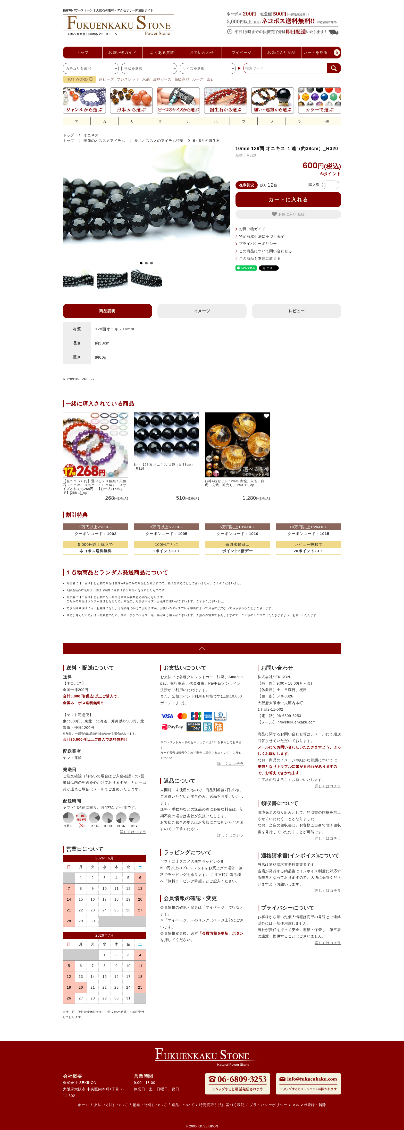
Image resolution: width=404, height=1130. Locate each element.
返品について (183, 1105)
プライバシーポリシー (258, 243)
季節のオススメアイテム (104, 141)
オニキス (91, 135)
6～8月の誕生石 (206, 141)
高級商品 (182, 79)
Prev (70, 202)
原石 (210, 79)
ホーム (83, 1105)
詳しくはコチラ (133, 832)
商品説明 (107, 311)
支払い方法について (111, 1105)
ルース (198, 79)
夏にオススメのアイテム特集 (159, 141)
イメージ (202, 311)
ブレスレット (128, 79)
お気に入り (284, 214)
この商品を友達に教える (260, 258)
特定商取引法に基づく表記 (261, 236)
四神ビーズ (162, 79)
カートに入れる (288, 199)
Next (221, 202)
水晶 (146, 79)
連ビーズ (106, 79)
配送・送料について (150, 1105)
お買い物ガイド (252, 229)
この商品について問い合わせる (265, 251)
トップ (68, 135)
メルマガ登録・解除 (309, 1105)
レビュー (297, 311)
